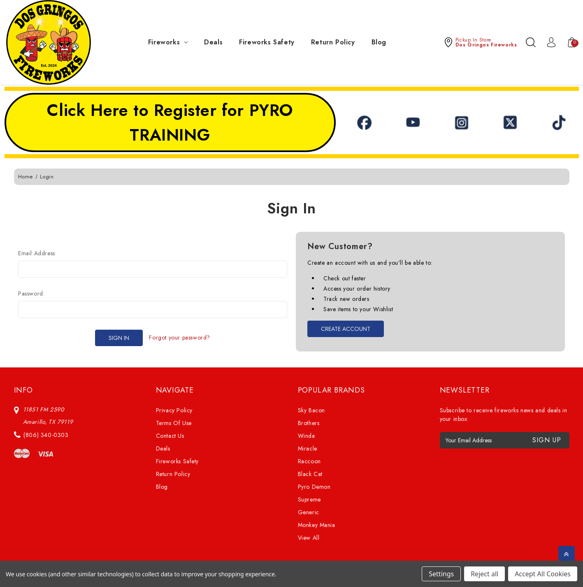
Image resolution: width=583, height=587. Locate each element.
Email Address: (37, 253)
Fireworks (168, 42)
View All (309, 538)
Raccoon (309, 461)
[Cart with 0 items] (568, 42)
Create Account (345, 329)
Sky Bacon (311, 410)
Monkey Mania (316, 525)
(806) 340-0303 (45, 435)
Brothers (309, 423)
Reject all (484, 573)
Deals (213, 42)
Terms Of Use (174, 423)
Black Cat (310, 474)
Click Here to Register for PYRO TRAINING (170, 122)
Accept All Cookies (543, 573)
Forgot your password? (179, 337)
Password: (31, 293)
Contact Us (170, 436)
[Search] (531, 42)
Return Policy (333, 42)
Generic (308, 512)
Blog (379, 42)
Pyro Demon (314, 487)
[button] (480, 42)
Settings (441, 573)
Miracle (307, 448)
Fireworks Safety (267, 42)
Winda (306, 436)
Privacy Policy (174, 410)
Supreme (309, 499)
